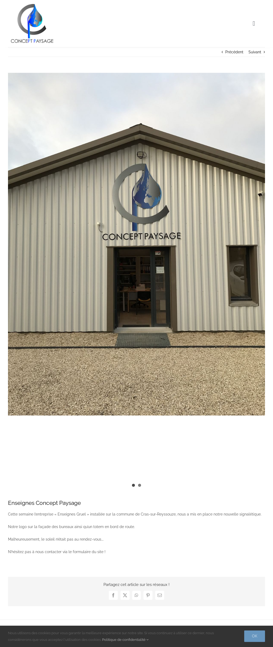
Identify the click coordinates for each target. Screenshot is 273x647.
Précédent (234, 52)
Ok (254, 636)
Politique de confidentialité (125, 640)
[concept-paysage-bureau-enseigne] (136, 244)
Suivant (254, 52)
